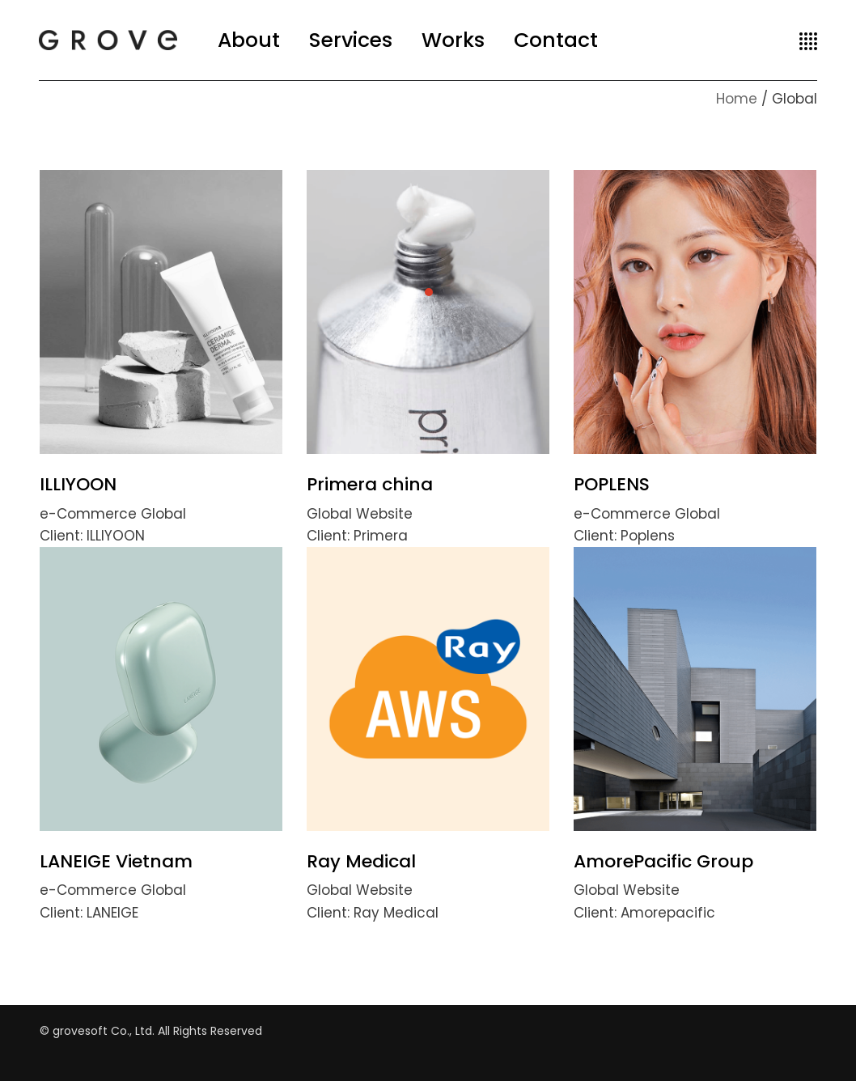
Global (163, 514)
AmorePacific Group (663, 861)
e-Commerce (90, 514)
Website (384, 514)
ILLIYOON (78, 484)
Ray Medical (361, 861)
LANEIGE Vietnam (116, 861)
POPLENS (612, 484)
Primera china (370, 484)
